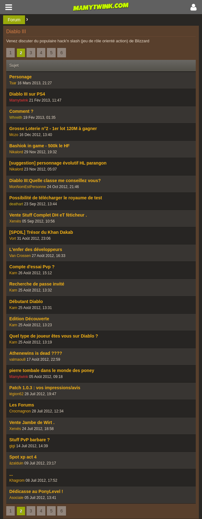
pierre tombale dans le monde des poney (51, 370)
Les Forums (21, 404)
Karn (13, 273)
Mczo (13, 135)
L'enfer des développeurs (35, 249)
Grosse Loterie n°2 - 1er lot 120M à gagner (53, 128)
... (11, 474)
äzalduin (16, 463)
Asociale (16, 497)
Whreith (15, 117)
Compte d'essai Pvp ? (32, 266)
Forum (14, 19)
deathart (16, 204)
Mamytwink (18, 100)
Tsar (13, 83)
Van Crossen (20, 256)
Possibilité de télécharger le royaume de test (55, 197)
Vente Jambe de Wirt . (32, 422)
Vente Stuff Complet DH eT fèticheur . (48, 215)
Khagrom (17, 480)
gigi (12, 446)
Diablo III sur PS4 (27, 94)
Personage (20, 76)
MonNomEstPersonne (27, 187)
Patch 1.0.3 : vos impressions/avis (44, 387)
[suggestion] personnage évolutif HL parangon (58, 162)
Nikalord (16, 152)
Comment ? (21, 111)
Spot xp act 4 (23, 456)
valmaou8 (17, 359)
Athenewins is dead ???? (35, 353)
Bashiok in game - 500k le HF (39, 145)
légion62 (16, 394)
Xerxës (15, 221)
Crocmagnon (20, 411)
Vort (12, 238)
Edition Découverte (29, 318)
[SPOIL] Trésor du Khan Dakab (41, 232)
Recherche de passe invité (36, 283)
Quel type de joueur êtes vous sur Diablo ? (53, 335)
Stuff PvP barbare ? (29, 439)
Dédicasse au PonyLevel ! (36, 491)
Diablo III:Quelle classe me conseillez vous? (55, 180)
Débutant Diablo (26, 301)
